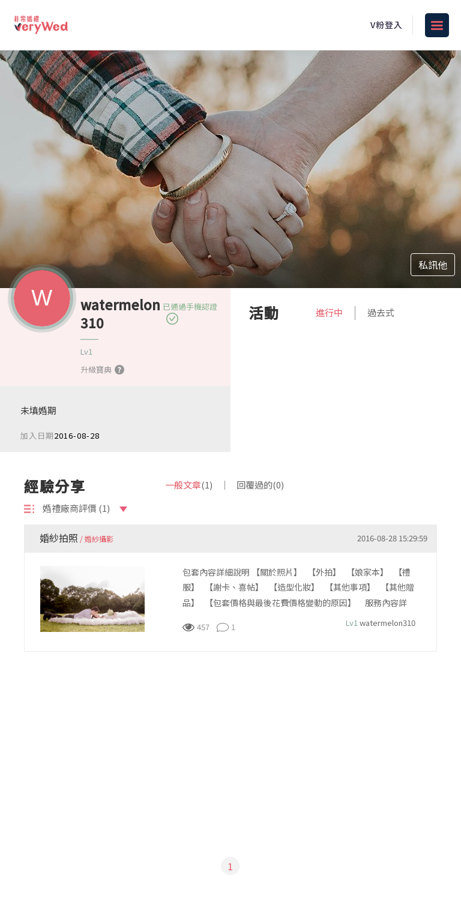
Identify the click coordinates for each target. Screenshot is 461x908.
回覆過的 (260, 484)
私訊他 (432, 264)
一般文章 (188, 484)
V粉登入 (386, 25)
